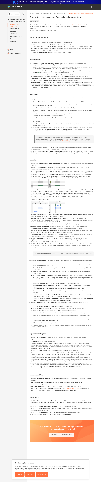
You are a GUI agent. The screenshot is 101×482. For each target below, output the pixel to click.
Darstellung (13, 31)
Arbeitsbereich (14, 33)
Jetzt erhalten (54, 434)
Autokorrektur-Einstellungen (72, 388)
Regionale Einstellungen (16, 36)
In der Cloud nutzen (67, 434)
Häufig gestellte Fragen (16, 53)
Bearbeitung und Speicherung (14, 25)
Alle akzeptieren (41, 474)
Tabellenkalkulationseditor (59, 13)
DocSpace (33, 7)
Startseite (32, 13)
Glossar (12, 46)
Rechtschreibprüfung (15, 39)
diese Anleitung (66, 141)
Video (11, 49)
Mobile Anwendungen (61, 7)
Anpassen (30, 474)
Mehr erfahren (42, 469)
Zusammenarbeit (14, 28)
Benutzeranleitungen (46, 13)
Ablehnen (19, 474)
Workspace (83, 7)
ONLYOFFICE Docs (34, 21)
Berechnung (13, 41)
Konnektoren (73, 7)
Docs (26, 7)
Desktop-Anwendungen (45, 7)
